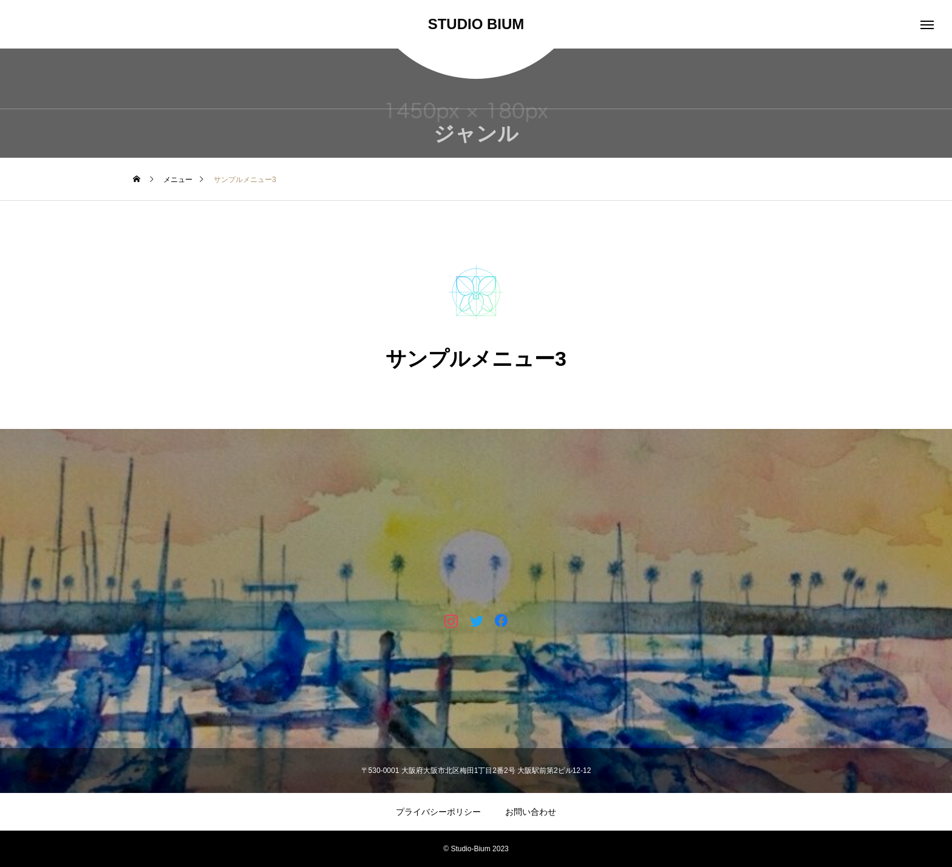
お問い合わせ (530, 812)
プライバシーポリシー (438, 812)
